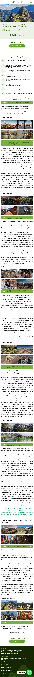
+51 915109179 (4, 659)
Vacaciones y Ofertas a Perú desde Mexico (10, 653)
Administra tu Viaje (5, 666)
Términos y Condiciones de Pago (8, 668)
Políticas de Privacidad (6, 667)
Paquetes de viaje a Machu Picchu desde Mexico (11, 650)
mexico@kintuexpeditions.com (7, 661)
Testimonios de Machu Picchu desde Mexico (10, 651)
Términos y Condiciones (6, 670)
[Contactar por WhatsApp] (29, 672)
